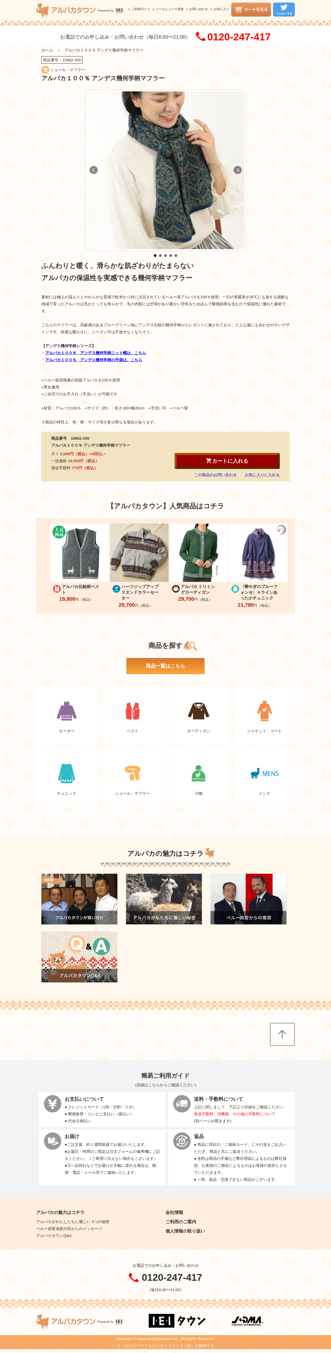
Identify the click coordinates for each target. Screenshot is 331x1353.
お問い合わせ (198, 9)
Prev (93, 170)
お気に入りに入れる (262, 475)
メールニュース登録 (170, 9)
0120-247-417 (238, 36)
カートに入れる (227, 461)
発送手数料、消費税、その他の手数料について (234, 1114)
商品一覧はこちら (165, 666)
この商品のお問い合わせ (215, 475)
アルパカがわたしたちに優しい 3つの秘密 (72, 1221)
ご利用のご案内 (181, 1221)
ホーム (47, 50)
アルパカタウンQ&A (54, 1235)
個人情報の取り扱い (185, 1231)
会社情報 (174, 1212)
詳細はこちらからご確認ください (166, 1085)
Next (238, 170)
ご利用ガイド (140, 9)
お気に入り (221, 9)
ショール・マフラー (67, 70)
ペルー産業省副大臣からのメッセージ (69, 1228)
